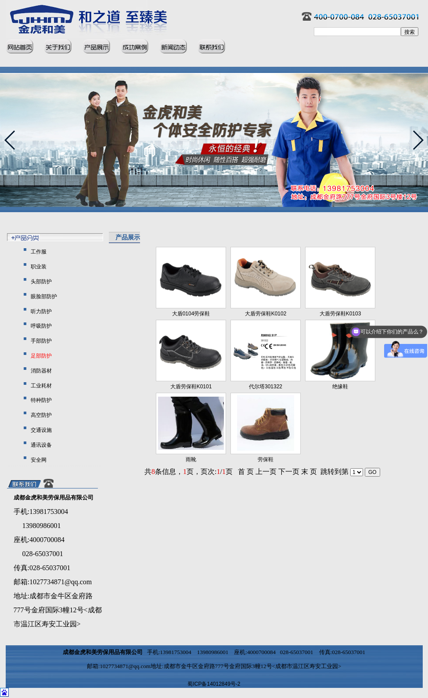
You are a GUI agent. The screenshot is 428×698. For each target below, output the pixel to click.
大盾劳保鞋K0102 (266, 314)
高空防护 (40, 415)
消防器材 (40, 371)
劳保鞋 (265, 459)
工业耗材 (40, 386)
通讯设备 (40, 445)
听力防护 (40, 311)
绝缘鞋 (340, 386)
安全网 (38, 460)
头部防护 (40, 281)
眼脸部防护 (43, 296)
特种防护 (40, 400)
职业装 (38, 267)
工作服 (38, 252)
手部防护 (40, 341)
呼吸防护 (40, 326)
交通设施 (40, 430)
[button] (418, 140)
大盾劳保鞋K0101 (191, 386)
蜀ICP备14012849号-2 (213, 684)
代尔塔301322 (265, 386)
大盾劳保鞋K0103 (340, 314)
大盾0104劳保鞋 (191, 314)
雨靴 (191, 459)
